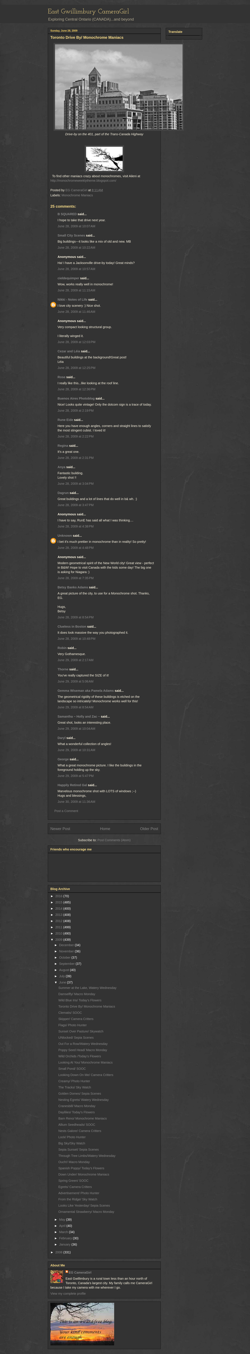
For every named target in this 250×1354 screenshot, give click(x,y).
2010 (59, 933)
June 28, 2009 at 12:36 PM (76, 389)
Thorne (63, 669)
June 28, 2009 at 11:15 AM (76, 290)
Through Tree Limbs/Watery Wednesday (86, 1155)
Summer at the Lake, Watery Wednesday (87, 988)
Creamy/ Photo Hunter (74, 1081)
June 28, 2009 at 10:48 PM (76, 638)
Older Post (149, 829)
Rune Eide (65, 420)
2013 (59, 914)
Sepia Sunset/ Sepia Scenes (78, 1149)
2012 (59, 921)
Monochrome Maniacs (77, 195)
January (65, 1244)
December (67, 945)
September (67, 963)
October (65, 957)
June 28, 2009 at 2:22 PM (76, 436)
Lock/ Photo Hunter (72, 1137)
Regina (63, 445)
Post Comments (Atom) (114, 840)
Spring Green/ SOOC (73, 1180)
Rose (61, 377)
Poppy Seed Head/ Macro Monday (82, 1050)
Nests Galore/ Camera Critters (79, 1131)
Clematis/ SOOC (70, 1012)
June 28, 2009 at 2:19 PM (76, 410)
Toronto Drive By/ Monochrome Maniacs (86, 1006)
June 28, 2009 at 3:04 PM (76, 483)
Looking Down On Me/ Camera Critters (85, 1075)
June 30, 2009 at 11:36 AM (76, 801)
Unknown (65, 535)
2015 (59, 902)
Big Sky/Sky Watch (71, 1143)
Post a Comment (66, 811)
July (62, 976)
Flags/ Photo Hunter (72, 1025)
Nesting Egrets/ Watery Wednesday (83, 1100)
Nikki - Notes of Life (72, 299)
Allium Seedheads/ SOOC (76, 1124)
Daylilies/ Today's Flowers (76, 1112)
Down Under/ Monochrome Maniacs (83, 1174)
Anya (61, 467)
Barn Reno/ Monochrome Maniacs (82, 1118)
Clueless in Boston (72, 626)
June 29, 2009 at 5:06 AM (75, 681)
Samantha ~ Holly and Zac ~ (79, 716)
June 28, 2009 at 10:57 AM (76, 269)
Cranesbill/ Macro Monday (76, 1106)
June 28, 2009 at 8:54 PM (76, 617)
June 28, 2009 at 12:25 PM (76, 368)
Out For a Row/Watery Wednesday (83, 1044)
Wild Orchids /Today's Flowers (79, 1056)
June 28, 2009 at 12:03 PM (76, 342)
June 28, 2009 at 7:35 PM (76, 578)
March (64, 1232)
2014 (59, 908)
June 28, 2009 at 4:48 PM (76, 547)
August (64, 970)
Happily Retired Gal (72, 785)
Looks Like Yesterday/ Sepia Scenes (84, 1205)
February (66, 1238)
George (63, 759)
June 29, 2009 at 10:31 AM (76, 750)
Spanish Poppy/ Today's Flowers (81, 1168)
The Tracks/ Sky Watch (74, 1087)
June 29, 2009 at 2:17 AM (75, 660)
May (62, 1219)
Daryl (62, 738)
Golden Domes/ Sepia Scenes (79, 1093)
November (67, 951)
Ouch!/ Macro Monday (74, 1162)
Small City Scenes (71, 235)
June (63, 982)
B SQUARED (67, 214)
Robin (62, 648)
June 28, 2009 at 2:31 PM (76, 458)
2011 (59, 927)
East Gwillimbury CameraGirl (88, 11)
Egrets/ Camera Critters (75, 1187)
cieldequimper (68, 278)
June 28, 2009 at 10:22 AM (76, 247)
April (62, 1226)
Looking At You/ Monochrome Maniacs (85, 1062)
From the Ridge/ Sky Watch (77, 1199)
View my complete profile (68, 1293)
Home (105, 829)
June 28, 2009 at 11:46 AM (76, 311)
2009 (59, 939)
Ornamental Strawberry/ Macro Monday (86, 1211)
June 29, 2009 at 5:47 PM (76, 776)
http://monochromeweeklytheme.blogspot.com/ (83, 180)
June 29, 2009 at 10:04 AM (76, 728)
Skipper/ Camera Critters (75, 1019)
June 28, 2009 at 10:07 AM (76, 226)
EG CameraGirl (80, 1272)
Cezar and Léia (69, 351)
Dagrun (63, 493)
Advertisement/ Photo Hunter (78, 1193)
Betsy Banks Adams (73, 587)
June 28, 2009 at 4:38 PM (76, 526)
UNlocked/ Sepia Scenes (76, 1037)
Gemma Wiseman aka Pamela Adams (86, 690)
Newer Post (60, 829)
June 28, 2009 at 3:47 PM (76, 505)
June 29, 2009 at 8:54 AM (75, 707)
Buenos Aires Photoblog (76, 398)
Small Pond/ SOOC (72, 1068)
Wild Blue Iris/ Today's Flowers (79, 1000)
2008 (59, 1252)
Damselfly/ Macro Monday (76, 994)
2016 (59, 896)
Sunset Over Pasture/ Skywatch (80, 1031)
